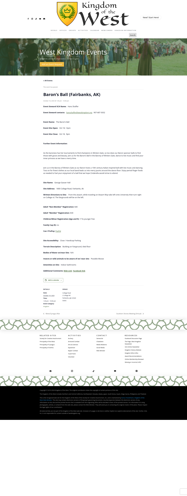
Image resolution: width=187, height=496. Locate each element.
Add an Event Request (52, 64)
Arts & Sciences (73, 345)
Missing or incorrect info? (133, 362)
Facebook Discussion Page (133, 338)
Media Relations (101, 345)
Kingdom (46, 306)
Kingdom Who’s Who (131, 353)
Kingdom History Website (133, 350)
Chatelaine (99, 341)
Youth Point (72, 354)
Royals (54, 30)
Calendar (94, 30)
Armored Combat (73, 341)
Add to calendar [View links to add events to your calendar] (53, 280)
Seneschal (99, 338)
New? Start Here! (151, 17)
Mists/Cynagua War (52, 314)
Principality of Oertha (46, 348)
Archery (70, 338)
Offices (63, 30)
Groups (72, 30)
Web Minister (100, 351)
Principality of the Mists (47, 341)
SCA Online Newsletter (132, 347)
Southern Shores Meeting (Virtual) (129, 314)
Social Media (100, 348)
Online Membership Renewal (134, 359)
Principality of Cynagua (47, 345)
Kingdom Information (125, 30)
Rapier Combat (73, 351)
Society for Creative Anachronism (50, 338)
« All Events (47, 81)
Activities (83, 30)
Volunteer (71, 357)
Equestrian (71, 348)
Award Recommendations (133, 356)
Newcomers (107, 30)
